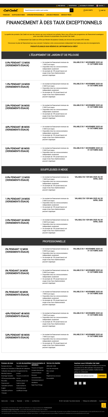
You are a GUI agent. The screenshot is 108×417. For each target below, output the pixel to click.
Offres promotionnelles (8, 378)
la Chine (27, 401)
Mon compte (50, 371)
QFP (48, 373)
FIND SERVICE (61, 5)
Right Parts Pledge (37, 385)
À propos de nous (6, 366)
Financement (5, 383)
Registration (73, 5)
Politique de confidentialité (90, 401)
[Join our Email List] (85, 376)
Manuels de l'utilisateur (23, 368)
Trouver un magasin (37, 368)
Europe (12, 401)
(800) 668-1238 (51, 366)
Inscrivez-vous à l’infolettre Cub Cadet (90, 367)
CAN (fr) (99, 5)
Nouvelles (4, 381)
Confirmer (101, 376)
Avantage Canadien (7, 376)
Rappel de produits (21, 366)
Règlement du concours (54, 376)
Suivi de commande (52, 368)
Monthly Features (6, 373)
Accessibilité (50, 378)
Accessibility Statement (87, 5)
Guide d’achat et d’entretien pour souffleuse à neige (21, 388)
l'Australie (19, 401)
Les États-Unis (36, 401)
